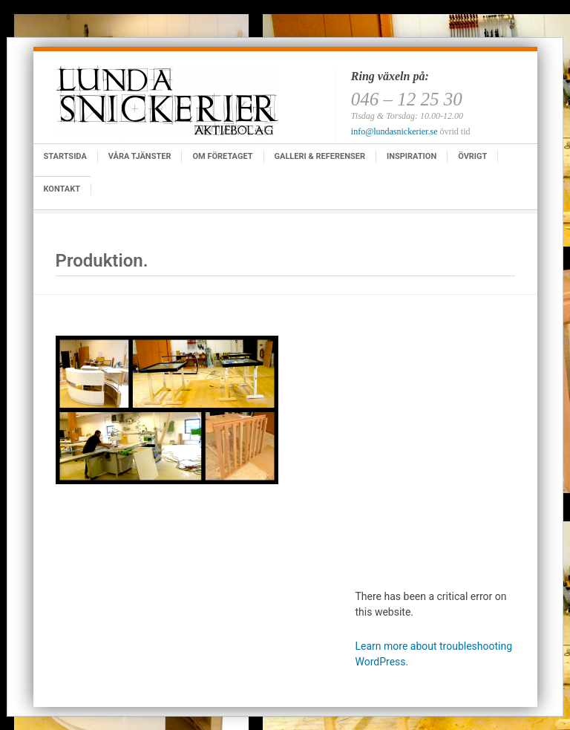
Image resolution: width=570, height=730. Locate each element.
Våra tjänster (139, 156)
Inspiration (411, 156)
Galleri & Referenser (320, 156)
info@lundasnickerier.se (394, 131)
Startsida (65, 156)
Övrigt (472, 156)
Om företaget (222, 156)
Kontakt (62, 189)
